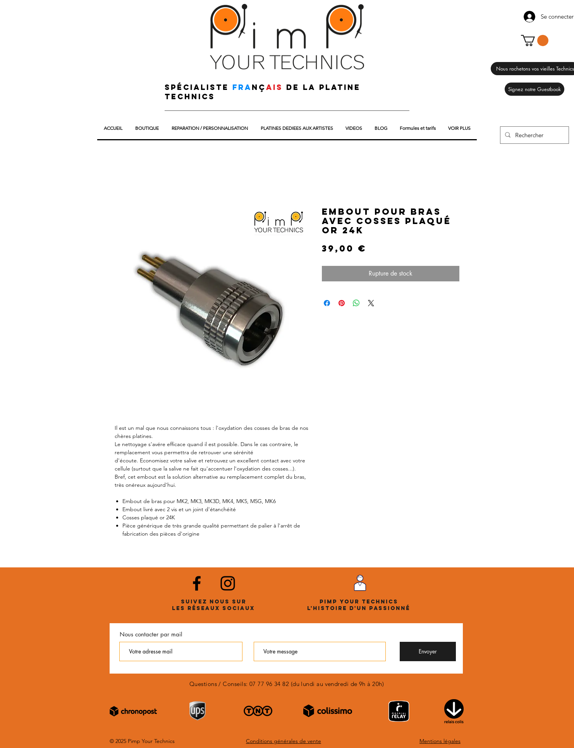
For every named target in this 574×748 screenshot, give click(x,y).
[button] (534, 40)
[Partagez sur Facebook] (327, 303)
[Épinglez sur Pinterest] (341, 303)
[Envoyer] (428, 651)
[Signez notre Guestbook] (534, 89)
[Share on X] (371, 303)
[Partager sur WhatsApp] (356, 303)
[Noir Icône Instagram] (227, 583)
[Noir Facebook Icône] (196, 583)
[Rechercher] (533, 135)
